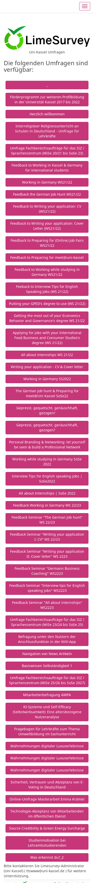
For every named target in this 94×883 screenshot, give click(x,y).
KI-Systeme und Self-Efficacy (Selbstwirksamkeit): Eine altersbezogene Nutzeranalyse (47, 711)
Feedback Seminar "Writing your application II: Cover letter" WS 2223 (47, 554)
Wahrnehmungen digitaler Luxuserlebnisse (47, 746)
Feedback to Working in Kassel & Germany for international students (47, 168)
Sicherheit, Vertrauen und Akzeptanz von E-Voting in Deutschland (47, 784)
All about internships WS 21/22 (47, 354)
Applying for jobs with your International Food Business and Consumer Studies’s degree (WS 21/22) (47, 337)
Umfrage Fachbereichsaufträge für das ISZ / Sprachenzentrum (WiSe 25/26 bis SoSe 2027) (47, 680)
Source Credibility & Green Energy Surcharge (47, 828)
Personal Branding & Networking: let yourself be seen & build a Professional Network (47, 444)
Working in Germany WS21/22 (47, 182)
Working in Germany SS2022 (47, 378)
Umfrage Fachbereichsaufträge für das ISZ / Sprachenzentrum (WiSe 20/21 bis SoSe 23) (47, 150)
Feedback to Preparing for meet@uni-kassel (47, 257)
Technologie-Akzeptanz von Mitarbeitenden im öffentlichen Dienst (47, 814)
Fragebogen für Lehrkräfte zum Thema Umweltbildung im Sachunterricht (47, 731)
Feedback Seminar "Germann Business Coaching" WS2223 (47, 571)
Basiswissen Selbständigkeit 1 (47, 665)
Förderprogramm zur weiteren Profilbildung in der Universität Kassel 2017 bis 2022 (47, 99)
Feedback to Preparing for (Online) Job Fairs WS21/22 (47, 243)
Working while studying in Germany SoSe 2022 (47, 461)
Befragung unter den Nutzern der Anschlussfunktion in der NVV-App (47, 639)
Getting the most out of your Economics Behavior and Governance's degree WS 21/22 (47, 318)
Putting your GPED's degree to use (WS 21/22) (47, 303)
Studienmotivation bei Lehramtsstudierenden (47, 843)
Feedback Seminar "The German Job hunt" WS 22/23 (47, 520)
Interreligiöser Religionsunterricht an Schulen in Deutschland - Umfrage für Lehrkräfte (47, 131)
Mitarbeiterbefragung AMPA (47, 694)
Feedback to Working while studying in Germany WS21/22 (47, 272)
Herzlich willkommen (47, 114)
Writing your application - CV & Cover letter (47, 366)
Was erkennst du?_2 (47, 857)
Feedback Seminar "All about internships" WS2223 (47, 605)
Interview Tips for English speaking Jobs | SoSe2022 (47, 479)
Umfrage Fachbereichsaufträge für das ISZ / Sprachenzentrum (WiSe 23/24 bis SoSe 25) (47, 622)
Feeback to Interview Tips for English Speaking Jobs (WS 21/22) (47, 289)
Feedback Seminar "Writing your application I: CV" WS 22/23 (47, 537)
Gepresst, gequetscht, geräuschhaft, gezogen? (47, 410)
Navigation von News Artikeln (47, 653)
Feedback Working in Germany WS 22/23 (47, 505)
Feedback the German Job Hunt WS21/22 (47, 194)
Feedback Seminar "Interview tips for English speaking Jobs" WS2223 (47, 588)
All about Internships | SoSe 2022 (47, 493)
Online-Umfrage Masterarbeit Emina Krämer (47, 799)
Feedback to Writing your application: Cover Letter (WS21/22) (47, 226)
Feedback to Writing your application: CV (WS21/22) (47, 209)
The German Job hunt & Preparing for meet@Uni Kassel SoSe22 (47, 393)
